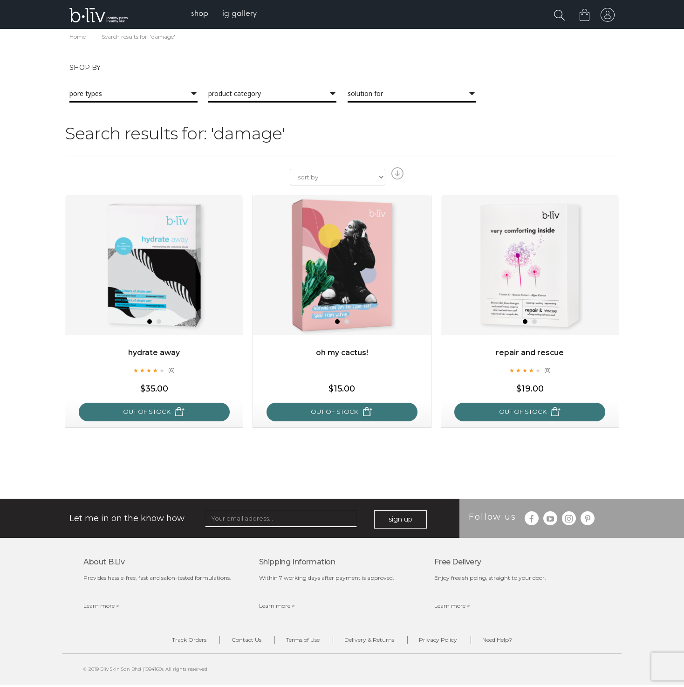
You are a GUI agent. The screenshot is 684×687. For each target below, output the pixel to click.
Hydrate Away (154, 353)
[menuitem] (201, 14)
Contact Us (239, 641)
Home (77, 37)
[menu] (226, 14)
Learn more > (101, 606)
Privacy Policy (445, 641)
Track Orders (178, 641)
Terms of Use (300, 641)
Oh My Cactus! (342, 353)
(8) (547, 371)
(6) (171, 371)
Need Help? (508, 641)
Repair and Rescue (530, 353)
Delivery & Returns (372, 641)
